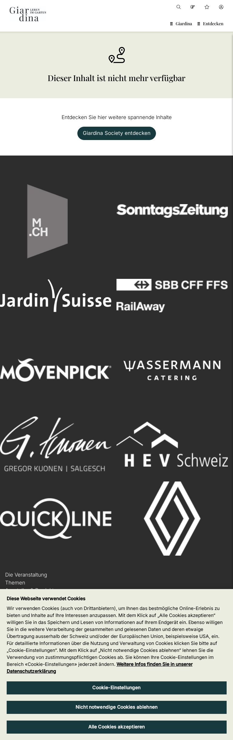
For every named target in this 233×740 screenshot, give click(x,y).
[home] (28, 14)
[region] (116, 664)
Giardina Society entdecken (116, 133)
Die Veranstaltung (26, 575)
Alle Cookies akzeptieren (116, 727)
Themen (15, 583)
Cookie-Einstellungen (116, 687)
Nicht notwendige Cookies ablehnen (116, 707)
